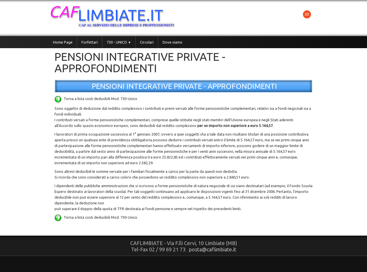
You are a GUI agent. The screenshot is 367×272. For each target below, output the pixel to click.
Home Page (63, 42)
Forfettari (89, 42)
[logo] (118, 17)
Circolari (147, 42)
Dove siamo (172, 42)
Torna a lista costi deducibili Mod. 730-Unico (95, 99)
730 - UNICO (119, 42)
